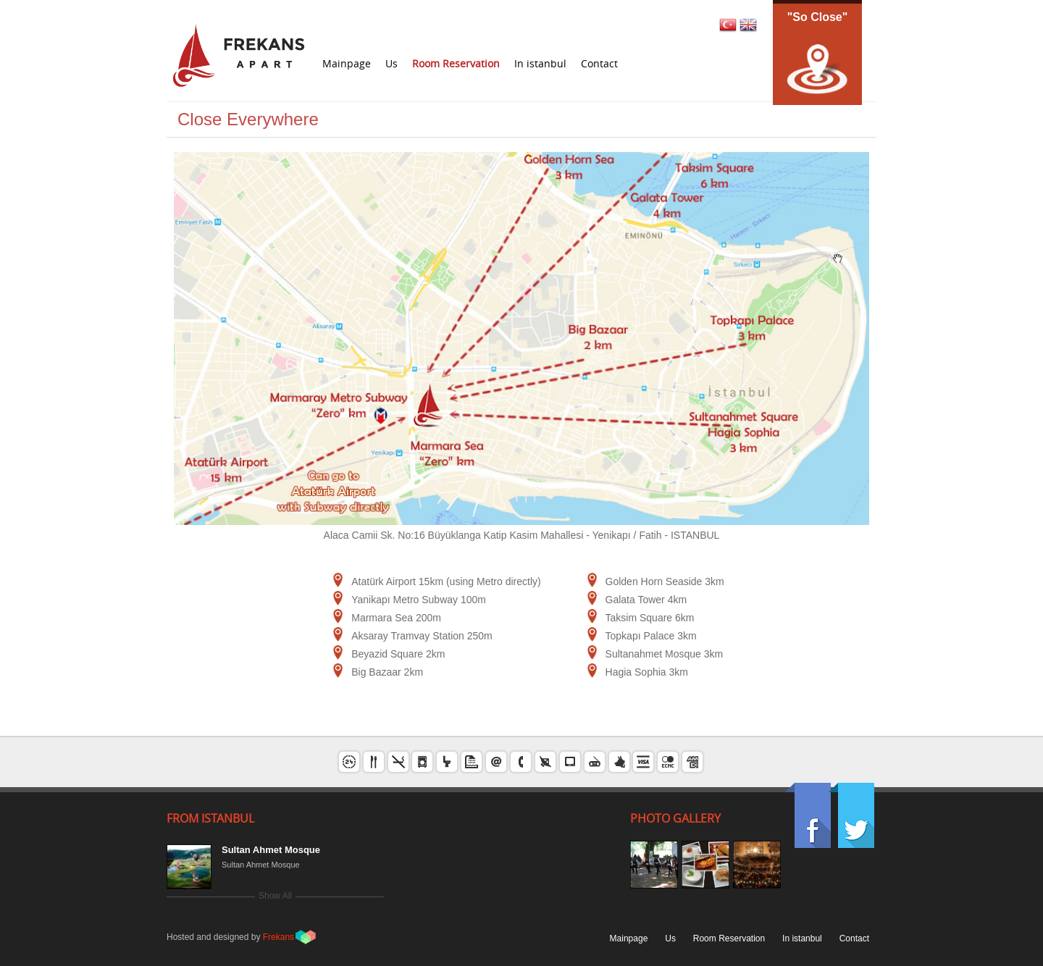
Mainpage (346, 63)
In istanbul (540, 63)
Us (391, 63)
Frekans (278, 937)
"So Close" (817, 17)
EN (748, 24)
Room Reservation (456, 63)
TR (727, 24)
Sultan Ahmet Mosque (271, 849)
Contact (599, 63)
